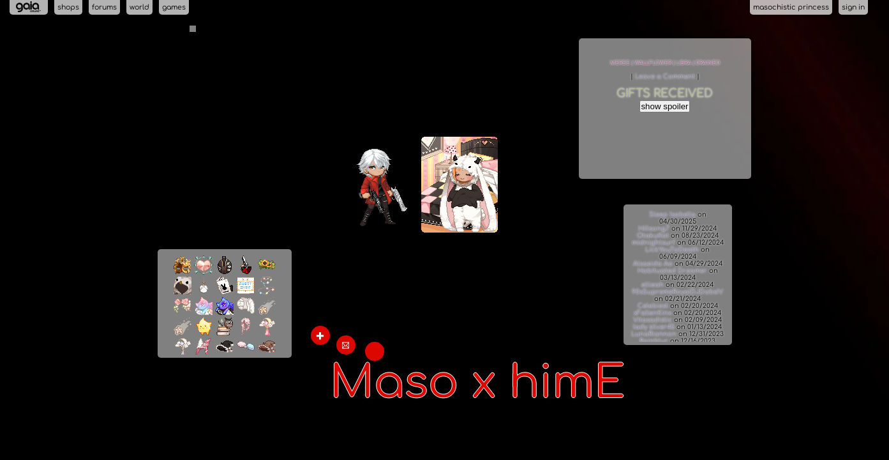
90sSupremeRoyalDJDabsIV (677, 291)
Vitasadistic (652, 319)
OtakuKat (653, 235)
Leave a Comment (666, 76)
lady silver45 (654, 326)
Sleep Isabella (672, 214)
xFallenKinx (652, 312)
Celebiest (653, 305)
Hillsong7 (653, 228)
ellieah (652, 284)
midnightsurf (653, 242)
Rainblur (653, 340)
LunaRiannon (653, 333)
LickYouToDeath (672, 249)
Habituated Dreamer (672, 270)
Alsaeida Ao (654, 263)
